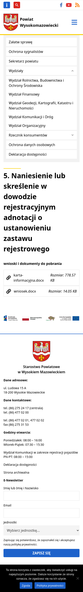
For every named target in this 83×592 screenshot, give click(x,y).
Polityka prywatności (50, 585)
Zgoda (26, 585)
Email (7, 505)
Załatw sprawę (20, 42)
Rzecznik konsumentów (28, 135)
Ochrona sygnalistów (26, 51)
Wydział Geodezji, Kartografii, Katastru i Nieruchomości (41, 106)
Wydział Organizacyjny (27, 125)
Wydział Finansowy (24, 94)
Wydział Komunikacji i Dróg (31, 116)
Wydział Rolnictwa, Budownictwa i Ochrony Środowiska (36, 83)
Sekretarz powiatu (23, 61)
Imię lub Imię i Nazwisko (20, 488)
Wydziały (16, 70)
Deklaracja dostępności (28, 154)
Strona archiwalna (16, 472)
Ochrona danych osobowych (32, 144)
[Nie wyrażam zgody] (77, 578)
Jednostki (10, 522)
